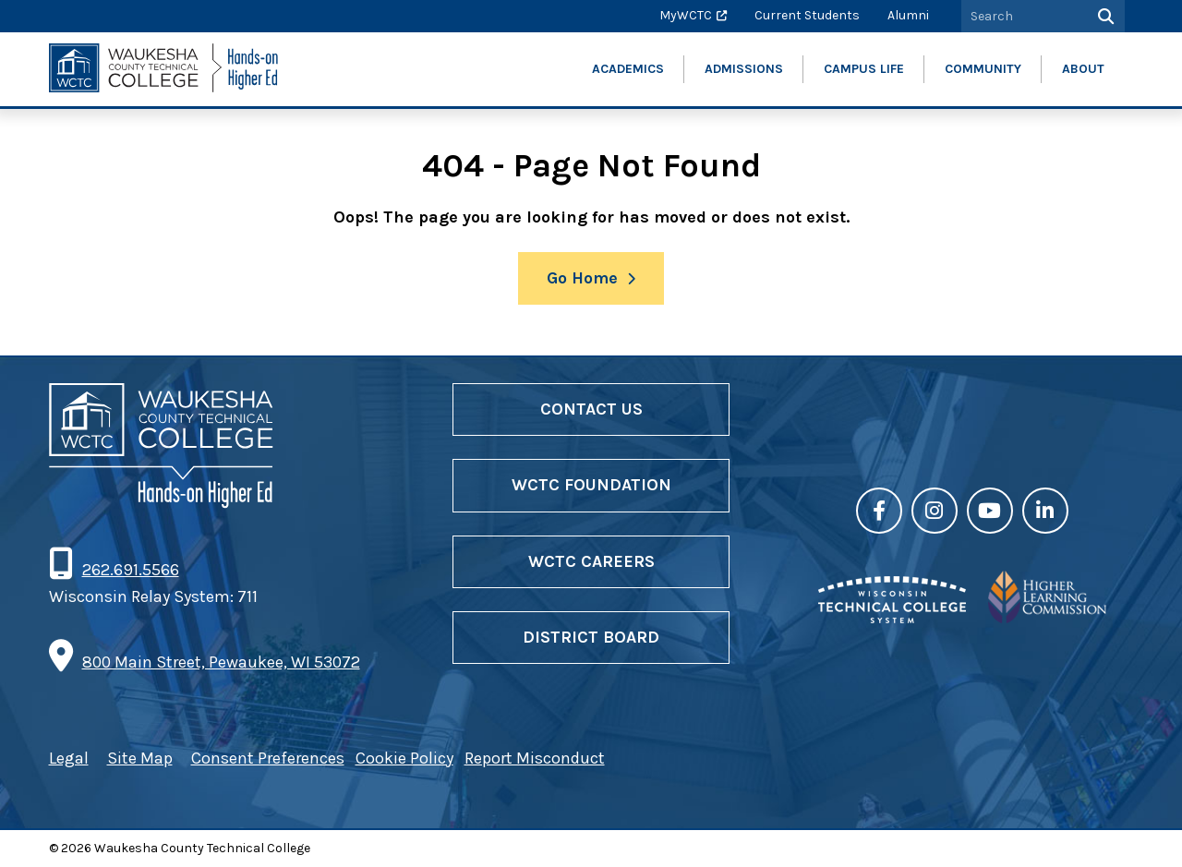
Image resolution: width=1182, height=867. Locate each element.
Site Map (140, 758)
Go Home (582, 278)
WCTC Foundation (591, 485)
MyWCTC (685, 15)
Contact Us (591, 409)
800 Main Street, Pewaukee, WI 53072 (221, 662)
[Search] (1104, 16)
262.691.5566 (130, 570)
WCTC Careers (591, 561)
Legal (69, 758)
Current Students (807, 15)
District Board (591, 637)
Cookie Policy (404, 758)
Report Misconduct (534, 758)
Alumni (908, 15)
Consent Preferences (267, 758)
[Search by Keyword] (1022, 16)
